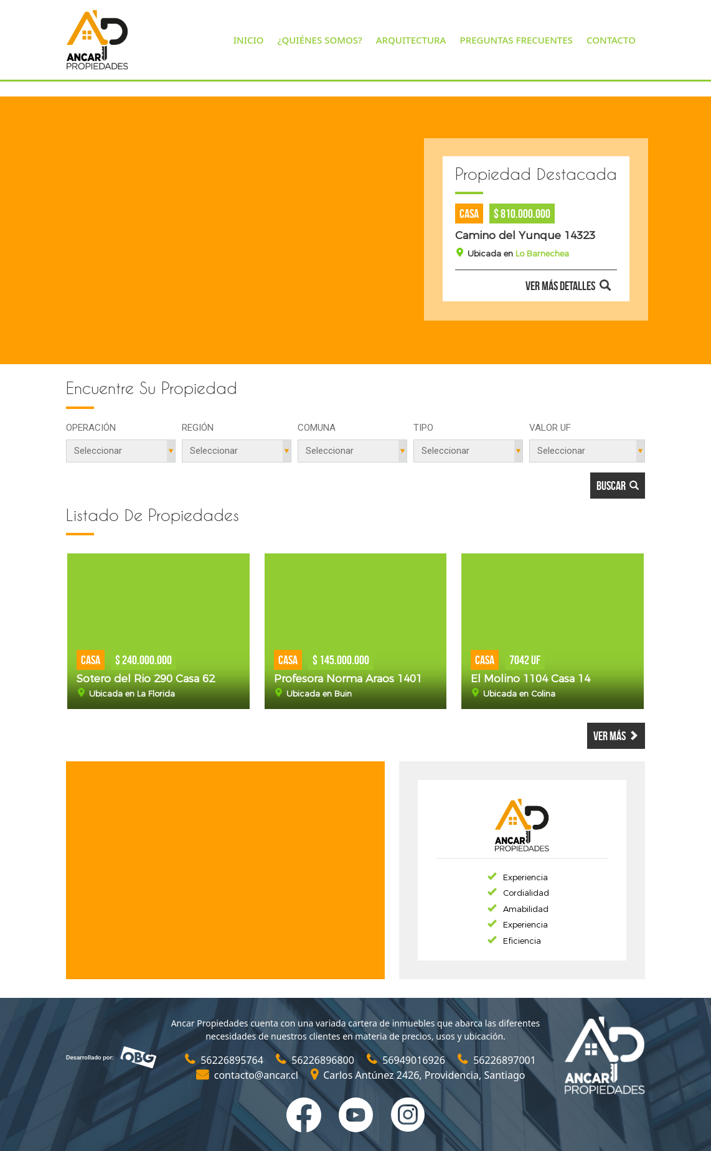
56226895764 (225, 1060)
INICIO (248, 40)
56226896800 (316, 1060)
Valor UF (550, 427)
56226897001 (497, 1060)
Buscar (617, 485)
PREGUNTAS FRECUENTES (516, 40)
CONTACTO (611, 40)
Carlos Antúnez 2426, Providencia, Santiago (418, 1075)
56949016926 (407, 1060)
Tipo (423, 427)
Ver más (616, 736)
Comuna (317, 427)
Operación (91, 427)
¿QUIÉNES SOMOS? (320, 40)
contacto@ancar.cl (248, 1075)
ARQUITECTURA (411, 40)
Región (198, 427)
